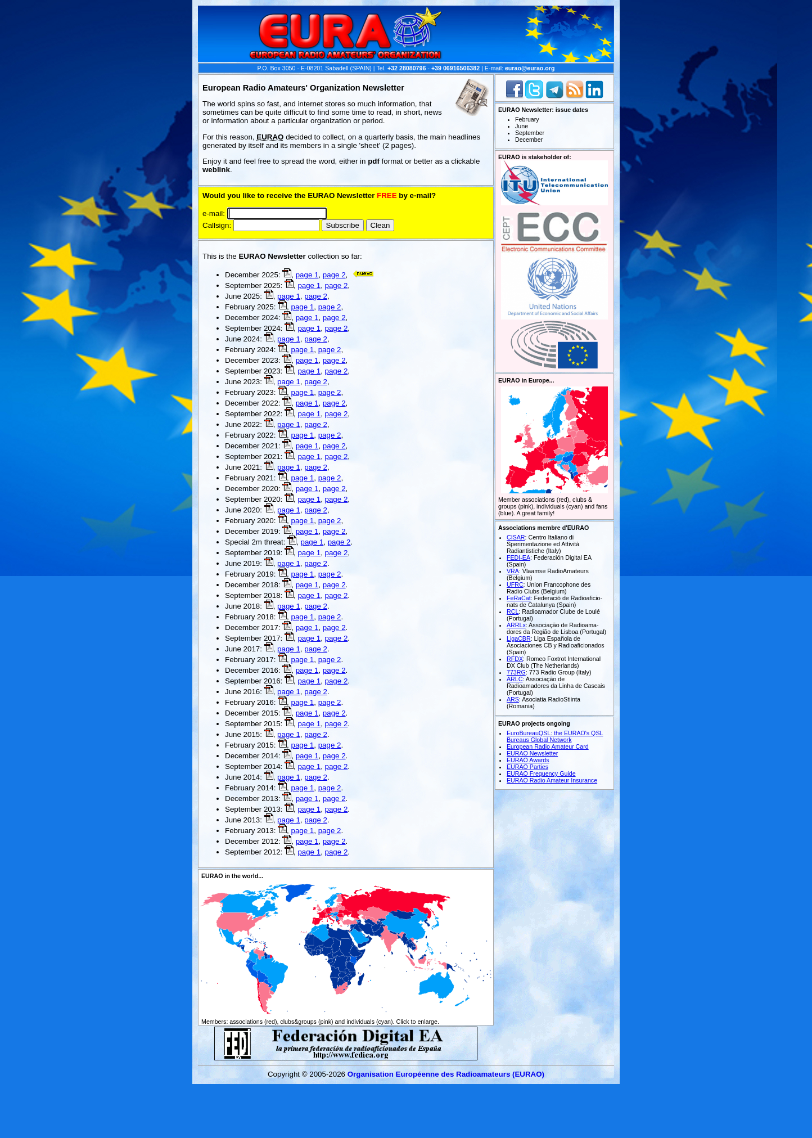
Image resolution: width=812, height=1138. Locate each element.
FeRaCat (519, 598)
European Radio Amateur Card (548, 746)
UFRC (515, 584)
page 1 (307, 275)
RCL (512, 611)
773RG (516, 672)
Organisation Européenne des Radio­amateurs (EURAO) (446, 1074)
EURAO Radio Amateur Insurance (552, 780)
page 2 (334, 275)
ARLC (514, 679)
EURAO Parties (527, 766)
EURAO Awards (528, 760)
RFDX (515, 658)
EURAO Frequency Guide (541, 773)
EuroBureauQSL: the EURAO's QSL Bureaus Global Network (555, 736)
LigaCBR (519, 638)
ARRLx (516, 625)
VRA (513, 571)
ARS (513, 699)
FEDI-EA (518, 557)
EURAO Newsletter (532, 753)
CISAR (516, 537)
